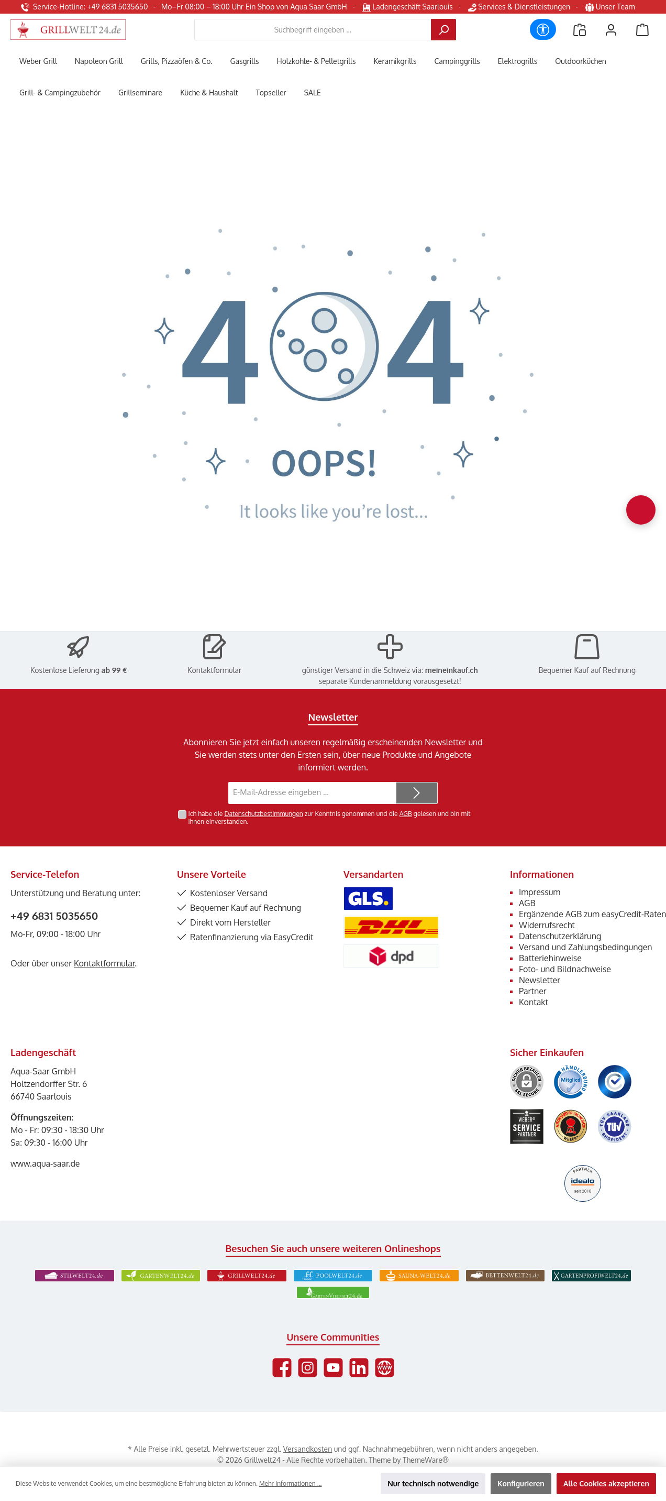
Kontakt (533, 1002)
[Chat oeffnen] (641, 510)
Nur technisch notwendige (433, 1483)
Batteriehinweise (550, 958)
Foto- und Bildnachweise (565, 969)
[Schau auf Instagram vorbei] (307, 1367)
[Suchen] (443, 29)
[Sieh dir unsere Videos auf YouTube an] (333, 1367)
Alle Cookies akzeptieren (606, 1483)
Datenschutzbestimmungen (263, 813)
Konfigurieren (521, 1483)
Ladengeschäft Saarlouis (407, 6)
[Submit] (417, 793)
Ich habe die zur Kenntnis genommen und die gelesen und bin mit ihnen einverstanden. (329, 817)
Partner (533, 991)
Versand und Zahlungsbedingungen (585, 947)
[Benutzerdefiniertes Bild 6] (614, 1126)
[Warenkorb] (642, 29)
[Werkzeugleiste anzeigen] (543, 29)
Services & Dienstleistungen (519, 6)
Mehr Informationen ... (290, 1483)
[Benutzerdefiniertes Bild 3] (614, 1081)
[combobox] (312, 29)
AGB (405, 813)
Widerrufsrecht (547, 925)
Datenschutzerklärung (560, 936)
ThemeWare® (426, 1459)
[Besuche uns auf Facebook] (282, 1367)
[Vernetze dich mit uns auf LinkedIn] (359, 1367)
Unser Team (611, 6)
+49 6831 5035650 (54, 915)
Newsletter (539, 980)
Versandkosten (307, 1448)
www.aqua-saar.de (45, 1163)
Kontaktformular (214, 670)
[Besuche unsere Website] (384, 1367)
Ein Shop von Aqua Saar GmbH (296, 6)
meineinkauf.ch (451, 670)
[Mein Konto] (611, 29)
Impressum (539, 892)
